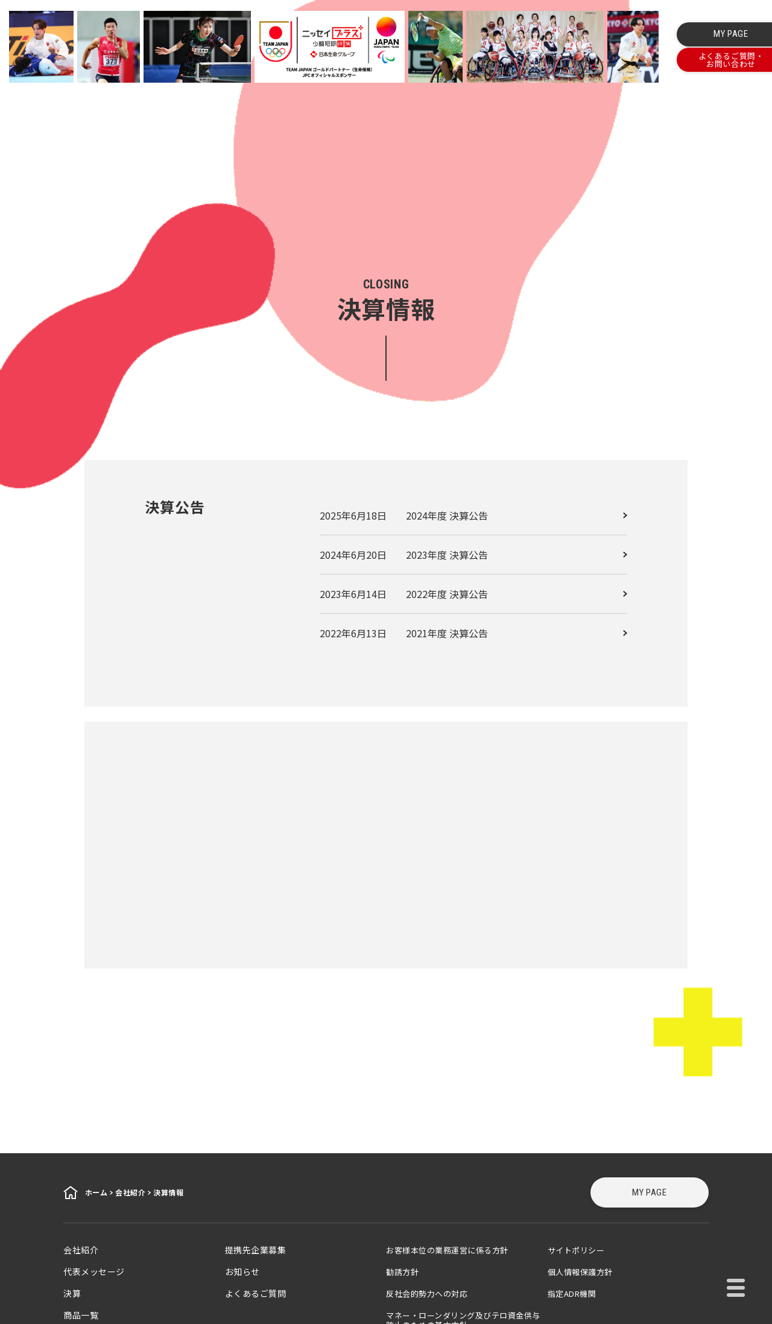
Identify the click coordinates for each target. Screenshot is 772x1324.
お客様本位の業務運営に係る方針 (447, 1250)
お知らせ (242, 1271)
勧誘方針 (402, 1272)
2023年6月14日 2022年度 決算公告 (404, 594)
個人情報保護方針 (580, 1272)
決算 (72, 1293)
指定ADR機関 (572, 1293)
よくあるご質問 (255, 1293)
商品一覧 (80, 1315)
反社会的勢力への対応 (426, 1293)
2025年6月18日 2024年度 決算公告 (404, 515)
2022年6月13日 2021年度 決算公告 (404, 633)
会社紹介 (80, 1250)
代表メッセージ (94, 1271)
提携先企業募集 (255, 1250)
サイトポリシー (576, 1250)
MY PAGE (649, 1192)
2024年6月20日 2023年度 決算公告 (404, 554)
